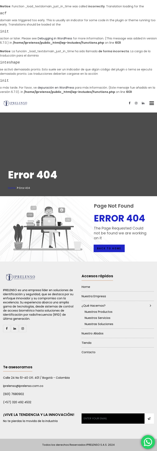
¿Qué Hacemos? (93, 306)
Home (11, 188)
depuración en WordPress (56, 88)
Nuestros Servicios (97, 318)
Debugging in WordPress (55, 38)
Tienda (86, 343)
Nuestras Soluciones (99, 324)
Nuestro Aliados (92, 333)
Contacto (88, 352)
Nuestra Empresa (94, 296)
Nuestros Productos (98, 312)
